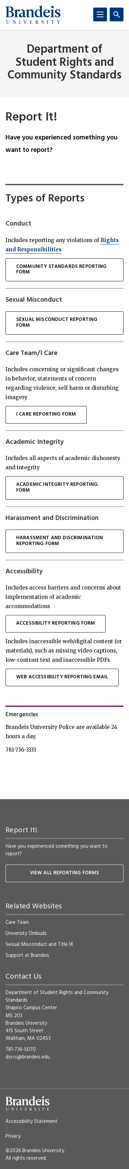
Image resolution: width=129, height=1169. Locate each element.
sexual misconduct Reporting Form (56, 323)
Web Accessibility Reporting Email (62, 677)
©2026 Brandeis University (35, 1151)
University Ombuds (26, 933)
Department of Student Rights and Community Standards (64, 62)
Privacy (13, 1136)
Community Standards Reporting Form (61, 269)
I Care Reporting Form (46, 414)
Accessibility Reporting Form (55, 623)
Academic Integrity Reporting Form (57, 487)
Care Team (17, 922)
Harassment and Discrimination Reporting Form (59, 541)
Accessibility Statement (31, 1121)
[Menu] (100, 14)
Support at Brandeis (27, 955)
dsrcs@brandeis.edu (28, 1057)
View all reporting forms (64, 873)
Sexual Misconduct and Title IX (39, 944)
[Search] (116, 14)
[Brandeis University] (33, 15)
